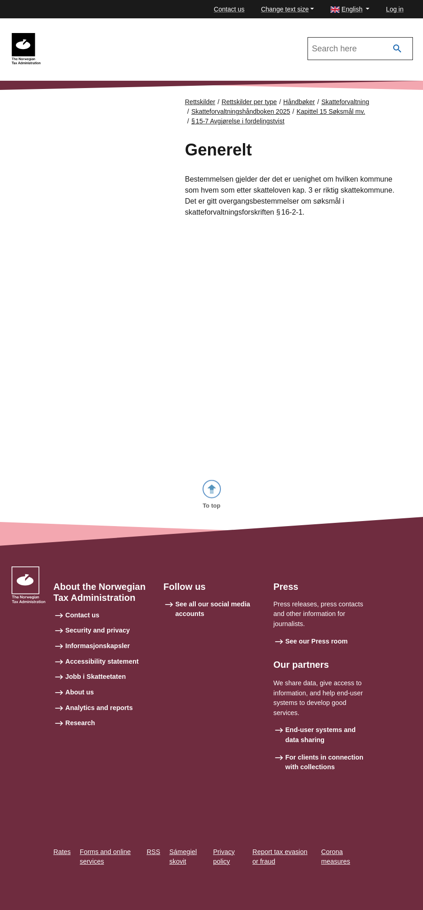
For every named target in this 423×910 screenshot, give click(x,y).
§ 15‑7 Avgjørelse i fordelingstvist (237, 121)
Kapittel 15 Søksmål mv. (331, 111)
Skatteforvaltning (345, 101)
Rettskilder (200, 101)
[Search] (397, 49)
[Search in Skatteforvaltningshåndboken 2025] (360, 48)
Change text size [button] (284, 9)
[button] (349, 9)
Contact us (229, 9)
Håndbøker (299, 101)
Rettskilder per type (249, 101)
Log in (394, 9)
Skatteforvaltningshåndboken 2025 (104, 37)
